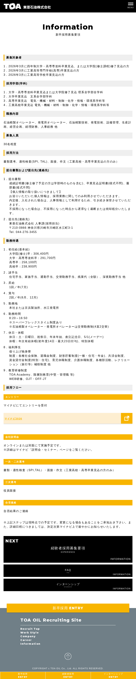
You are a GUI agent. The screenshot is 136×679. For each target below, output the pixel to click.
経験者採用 (68, 676)
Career (26, 640)
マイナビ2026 (13, 418)
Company (28, 636)
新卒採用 (22, 676)
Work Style (29, 632)
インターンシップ (113, 676)
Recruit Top (30, 628)
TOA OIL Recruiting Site (51, 620)
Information (30, 643)
